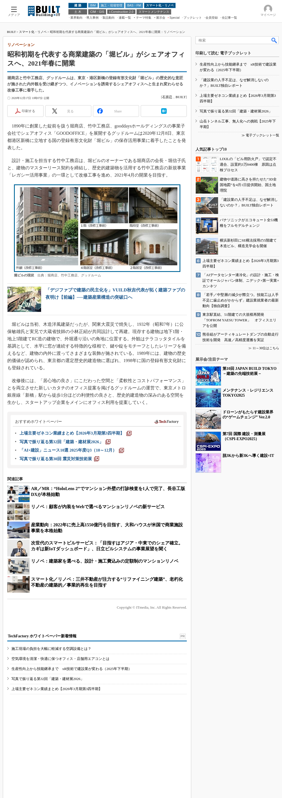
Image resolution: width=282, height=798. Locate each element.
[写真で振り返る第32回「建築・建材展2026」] (65, 442)
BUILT (11, 31)
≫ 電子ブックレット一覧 (260, 135)
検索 (274, 40)
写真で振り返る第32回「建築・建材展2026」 (47, 679)
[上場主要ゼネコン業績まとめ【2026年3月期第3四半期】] (76, 433)
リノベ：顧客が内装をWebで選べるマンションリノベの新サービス (98, 506)
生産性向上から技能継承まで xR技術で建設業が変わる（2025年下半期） (71, 669)
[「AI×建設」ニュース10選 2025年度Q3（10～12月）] (72, 450)
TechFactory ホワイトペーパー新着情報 (42, 636)
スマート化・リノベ (33, 31)
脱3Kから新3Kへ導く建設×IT (248, 456)
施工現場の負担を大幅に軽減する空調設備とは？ (51, 649)
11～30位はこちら (265, 348)
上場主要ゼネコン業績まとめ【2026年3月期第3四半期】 (56, 689)
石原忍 (167, 97)
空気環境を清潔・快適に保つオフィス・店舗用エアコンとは (60, 659)
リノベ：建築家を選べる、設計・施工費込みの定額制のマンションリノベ (104, 561)
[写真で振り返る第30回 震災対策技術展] (59, 459)
